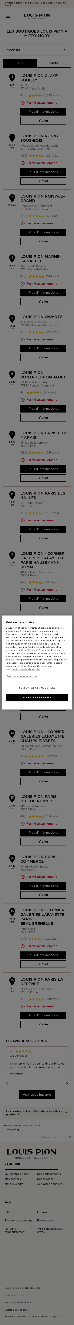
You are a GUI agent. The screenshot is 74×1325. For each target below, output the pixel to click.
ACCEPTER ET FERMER (37, 698)
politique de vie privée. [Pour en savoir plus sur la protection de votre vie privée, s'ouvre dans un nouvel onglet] (26, 669)
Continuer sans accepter (22, 676)
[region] (37, 662)
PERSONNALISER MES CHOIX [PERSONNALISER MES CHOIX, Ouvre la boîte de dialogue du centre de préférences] (37, 688)
